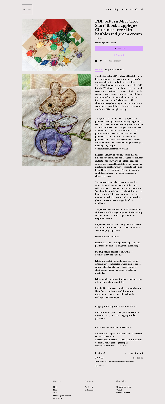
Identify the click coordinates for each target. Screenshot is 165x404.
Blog (116, 9)
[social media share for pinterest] (105, 61)
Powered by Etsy (123, 393)
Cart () (133, 9)
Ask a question (115, 61)
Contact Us (57, 398)
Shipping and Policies (62, 396)
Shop (108, 9)
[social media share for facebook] (96, 61)
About (124, 9)
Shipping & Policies (114, 69)
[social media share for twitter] (101, 61)
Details (99, 69)
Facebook (89, 387)
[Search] (142, 9)
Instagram (89, 390)
